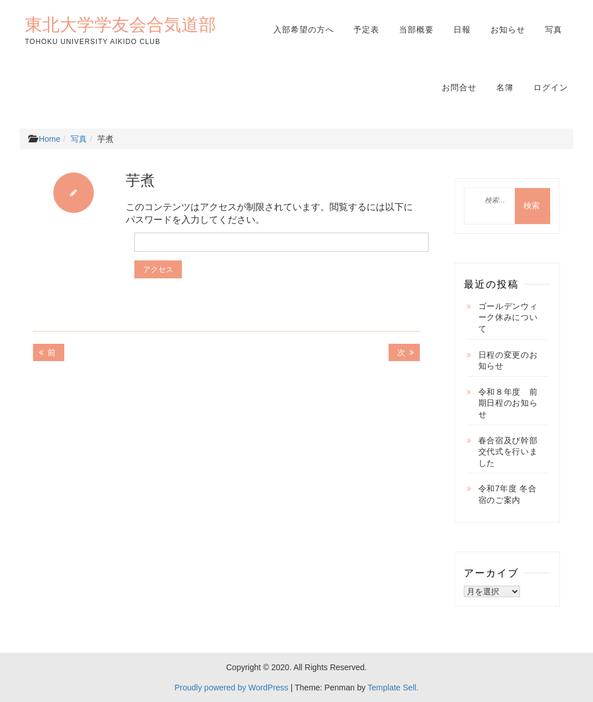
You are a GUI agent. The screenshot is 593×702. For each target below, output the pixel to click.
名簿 (505, 87)
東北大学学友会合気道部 (120, 24)
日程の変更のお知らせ (508, 360)
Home (49, 139)
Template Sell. (393, 687)
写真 (553, 29)
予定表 (366, 29)
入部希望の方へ (303, 29)
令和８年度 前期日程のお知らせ (508, 403)
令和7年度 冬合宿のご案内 (507, 494)
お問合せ (459, 87)
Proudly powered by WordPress (231, 687)
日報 (462, 29)
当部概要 (416, 29)
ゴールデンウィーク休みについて (508, 317)
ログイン (550, 87)
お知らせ (507, 29)
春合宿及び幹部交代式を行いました (508, 452)
